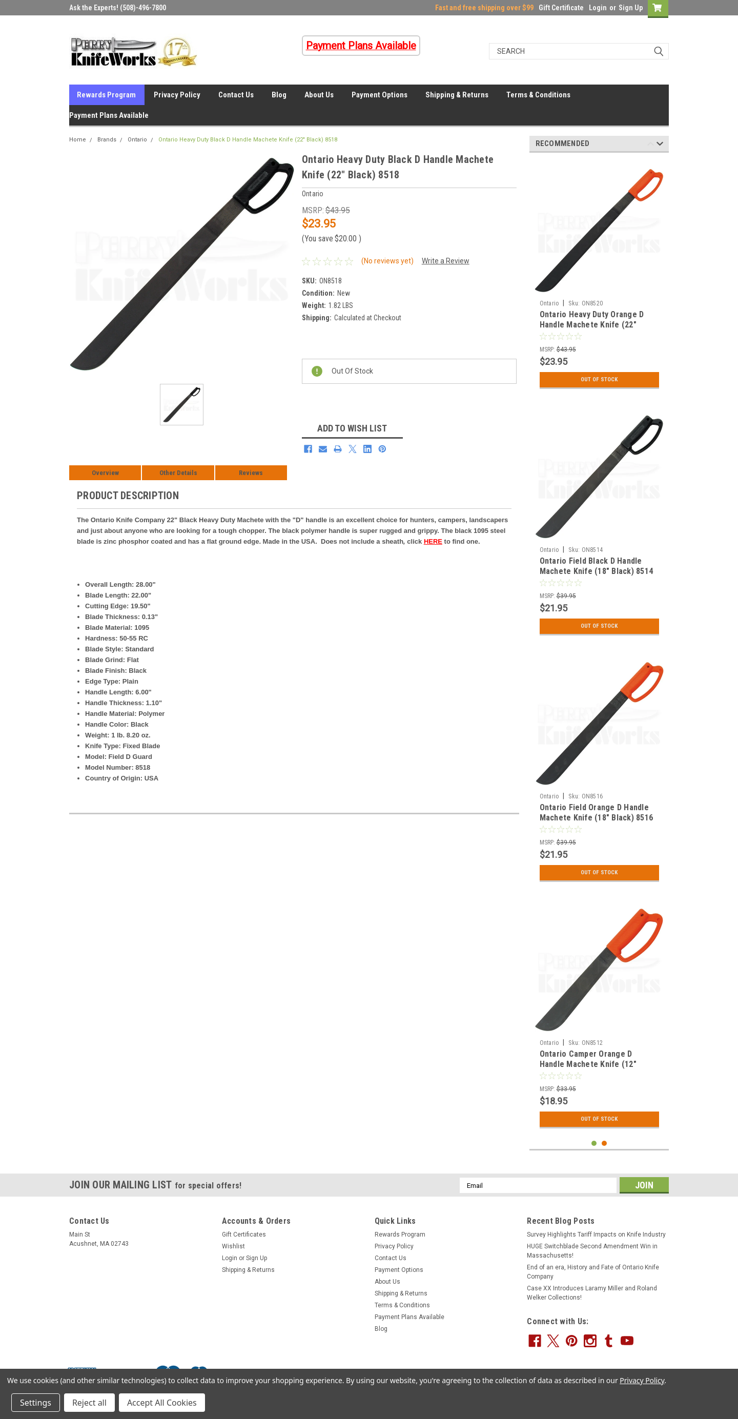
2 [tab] (604, 1143)
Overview (105, 473)
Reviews (251, 473)
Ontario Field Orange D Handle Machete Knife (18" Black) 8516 (596, 812)
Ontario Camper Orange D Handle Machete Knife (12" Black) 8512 (588, 1064)
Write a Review (445, 261)
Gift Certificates (244, 1234)
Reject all (89, 1402)
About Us (319, 94)
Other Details (178, 473)
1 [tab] (594, 1143)
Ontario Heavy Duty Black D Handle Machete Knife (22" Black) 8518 (247, 139)
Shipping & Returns (456, 94)
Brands (106, 139)
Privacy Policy (177, 94)
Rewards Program (106, 94)
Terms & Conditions (538, 94)
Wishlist (233, 1246)
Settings (35, 1402)
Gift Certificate (561, 8)
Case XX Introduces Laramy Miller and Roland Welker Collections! (592, 1293)
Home (77, 139)
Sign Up (631, 8)
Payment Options (379, 94)
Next (660, 145)
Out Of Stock (599, 380)
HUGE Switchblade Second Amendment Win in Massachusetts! (592, 1251)
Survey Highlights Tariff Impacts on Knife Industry (596, 1234)
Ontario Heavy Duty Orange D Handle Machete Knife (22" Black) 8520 (592, 325)
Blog (279, 94)
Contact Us (236, 94)
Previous (650, 145)
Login (598, 8)
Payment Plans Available (109, 115)
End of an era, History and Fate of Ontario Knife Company (593, 1272)
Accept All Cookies (162, 1402)
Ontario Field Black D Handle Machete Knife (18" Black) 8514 (596, 566)
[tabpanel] (599, 277)
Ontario (137, 139)
